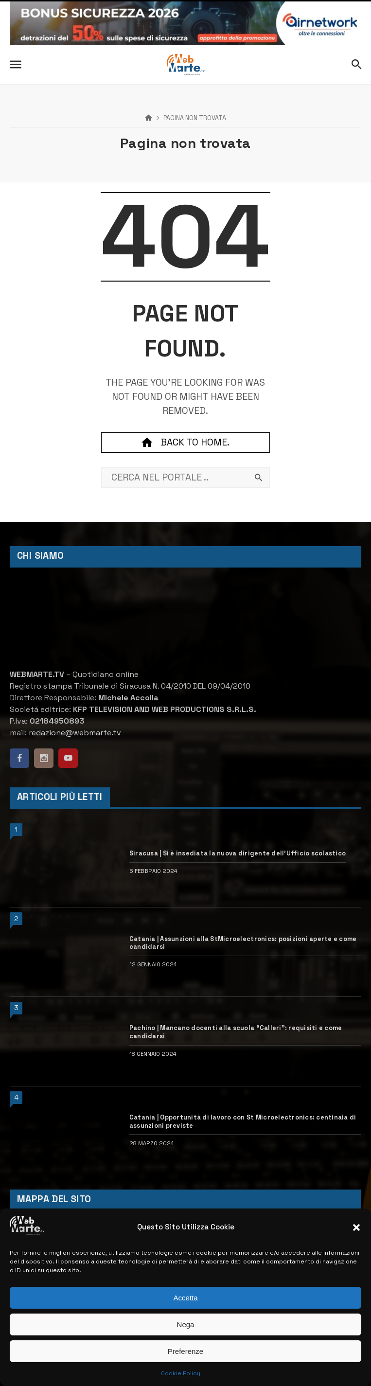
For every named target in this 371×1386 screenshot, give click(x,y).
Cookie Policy (180, 1373)
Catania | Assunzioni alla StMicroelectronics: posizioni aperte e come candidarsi (243, 943)
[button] (356, 1227)
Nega (185, 1324)
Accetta (185, 1298)
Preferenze (185, 1351)
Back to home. (185, 442)
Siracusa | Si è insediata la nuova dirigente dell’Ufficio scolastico (237, 853)
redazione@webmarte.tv (75, 733)
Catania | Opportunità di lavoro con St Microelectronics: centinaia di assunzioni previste (242, 1122)
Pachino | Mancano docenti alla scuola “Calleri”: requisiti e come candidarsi (235, 1032)
